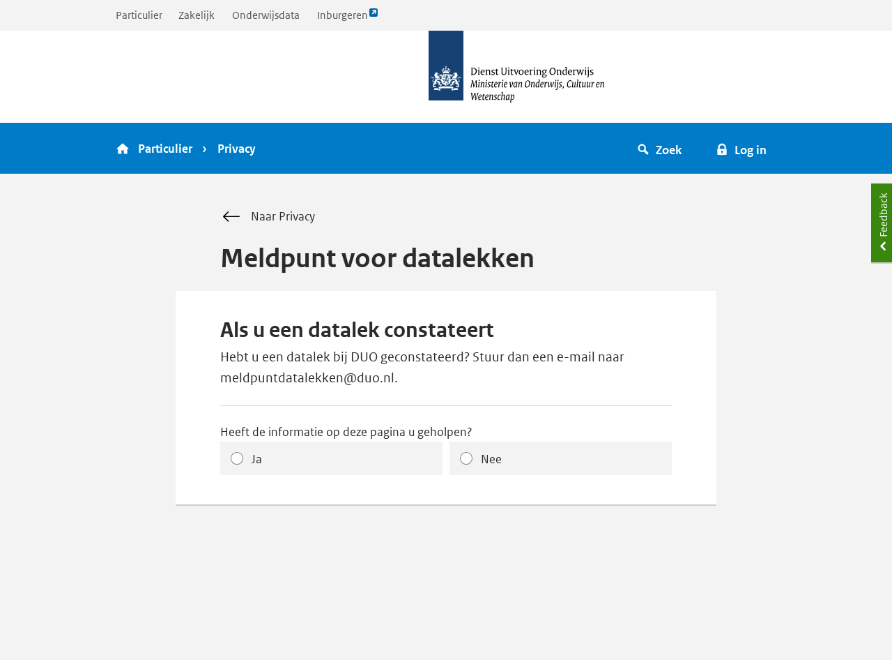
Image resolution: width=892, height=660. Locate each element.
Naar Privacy (267, 217)
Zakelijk (196, 15)
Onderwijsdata (266, 15)
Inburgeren (347, 18)
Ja (257, 459)
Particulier (139, 15)
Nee (491, 459)
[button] (661, 148)
